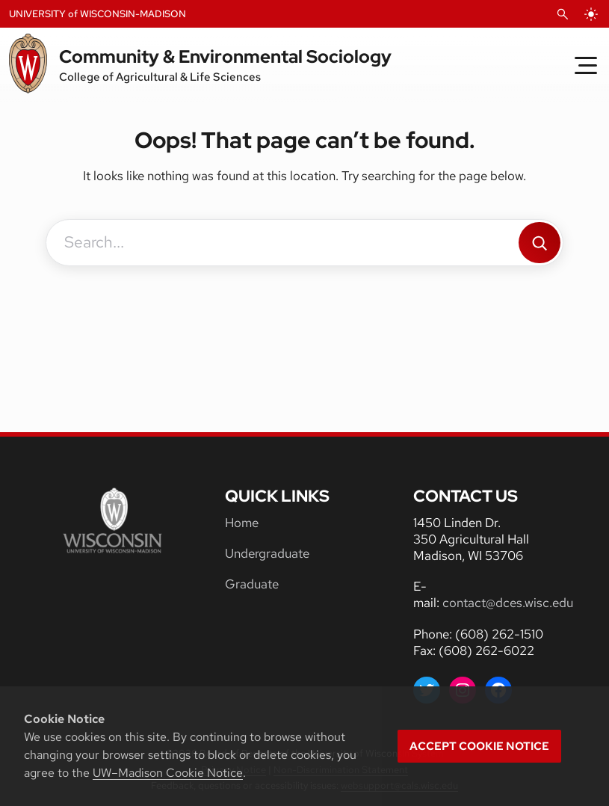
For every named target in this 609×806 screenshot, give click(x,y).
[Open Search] (562, 14)
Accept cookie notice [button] (479, 746)
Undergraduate (267, 553)
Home (242, 522)
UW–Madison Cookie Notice (168, 773)
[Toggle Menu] (586, 65)
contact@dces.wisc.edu (507, 602)
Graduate (252, 584)
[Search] (539, 242)
